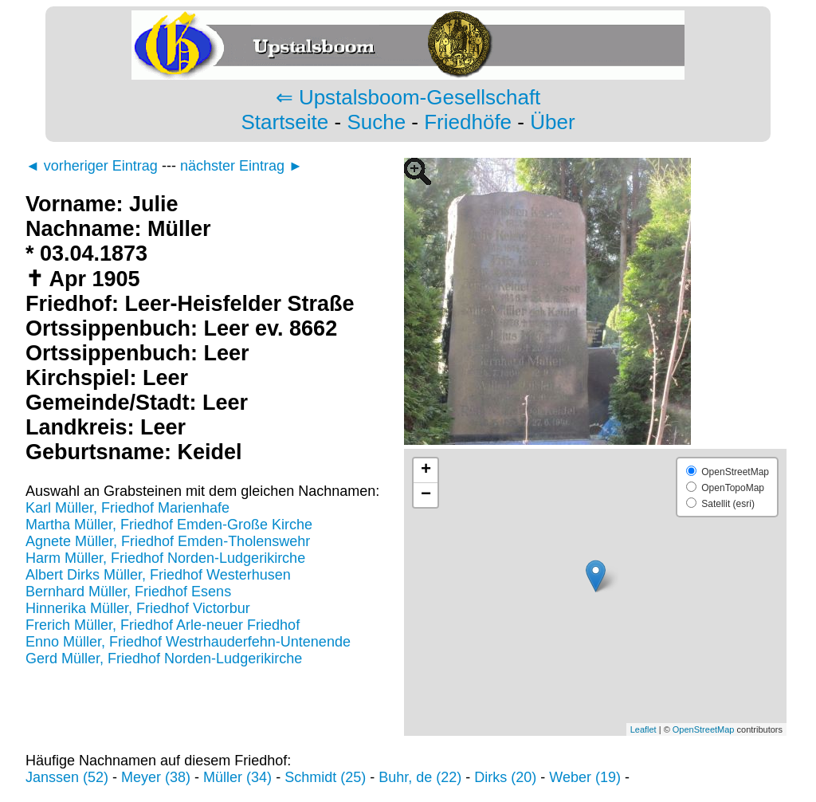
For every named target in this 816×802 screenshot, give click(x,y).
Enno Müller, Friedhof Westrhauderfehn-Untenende (188, 642)
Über (552, 122)
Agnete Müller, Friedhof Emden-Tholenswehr (168, 541)
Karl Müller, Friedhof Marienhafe (128, 508)
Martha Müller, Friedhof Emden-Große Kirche (169, 525)
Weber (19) (585, 777)
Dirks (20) (505, 777)
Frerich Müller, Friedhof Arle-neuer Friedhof (163, 625)
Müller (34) (237, 777)
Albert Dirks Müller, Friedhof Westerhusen (158, 575)
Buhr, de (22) (420, 777)
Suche (376, 122)
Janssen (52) (67, 777)
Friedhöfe (468, 122)
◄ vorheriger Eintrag (92, 166)
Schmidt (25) (325, 777)
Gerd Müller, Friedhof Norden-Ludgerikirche (164, 658)
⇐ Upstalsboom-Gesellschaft (408, 97)
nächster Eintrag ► (241, 166)
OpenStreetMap (704, 729)
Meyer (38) (155, 777)
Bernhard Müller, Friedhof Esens (128, 592)
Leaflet (643, 729)
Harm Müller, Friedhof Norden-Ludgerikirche (165, 558)
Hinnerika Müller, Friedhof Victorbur (138, 608)
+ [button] (426, 470)
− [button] (426, 495)
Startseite (284, 122)
